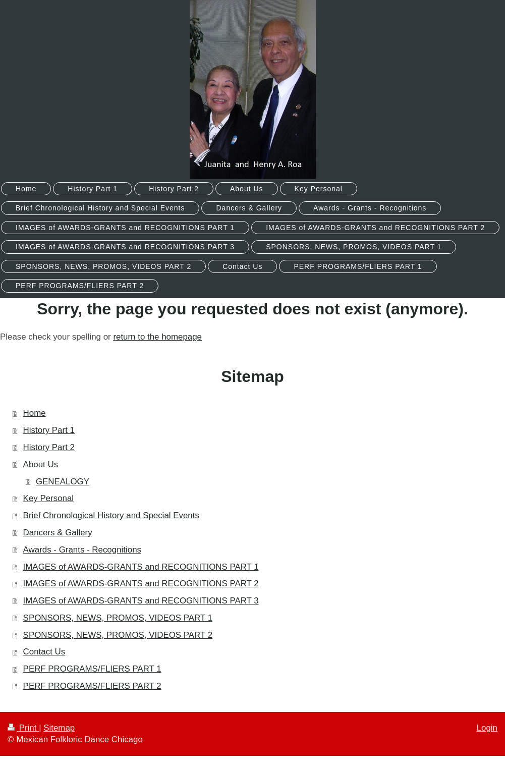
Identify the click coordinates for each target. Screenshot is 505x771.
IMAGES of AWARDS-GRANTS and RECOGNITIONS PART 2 (141, 583)
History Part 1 (49, 430)
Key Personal (48, 498)
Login (487, 728)
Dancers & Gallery (57, 532)
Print (23, 728)
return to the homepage (157, 337)
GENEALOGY (62, 481)
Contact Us (44, 651)
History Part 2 (49, 447)
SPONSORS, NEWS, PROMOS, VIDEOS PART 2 (117, 635)
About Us (40, 464)
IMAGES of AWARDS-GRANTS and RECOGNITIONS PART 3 (141, 600)
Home (34, 413)
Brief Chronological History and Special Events (111, 515)
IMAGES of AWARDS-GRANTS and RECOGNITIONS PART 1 (141, 567)
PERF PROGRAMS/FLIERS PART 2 (92, 686)
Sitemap (59, 728)
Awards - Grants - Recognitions (82, 550)
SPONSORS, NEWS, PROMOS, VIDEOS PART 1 (117, 618)
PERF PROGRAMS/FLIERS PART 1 (92, 669)
